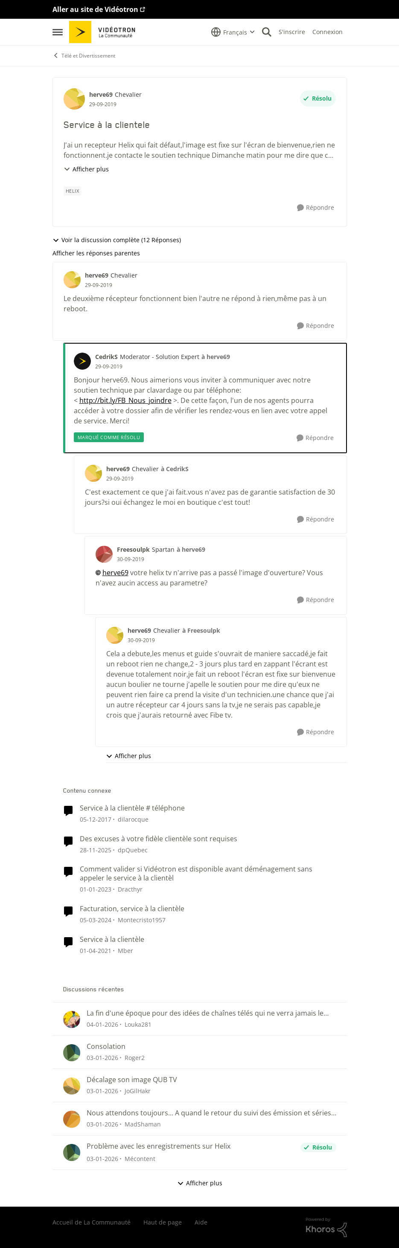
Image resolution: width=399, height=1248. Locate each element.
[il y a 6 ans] (95, 950)
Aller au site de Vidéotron (95, 9)
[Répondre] (315, 208)
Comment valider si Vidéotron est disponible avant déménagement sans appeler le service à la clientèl (196, 874)
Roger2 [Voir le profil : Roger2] (135, 1058)
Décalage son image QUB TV (132, 1079)
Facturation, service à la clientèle (132, 908)
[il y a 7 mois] (102, 1024)
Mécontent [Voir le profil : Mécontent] (140, 1159)
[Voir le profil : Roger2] (71, 1052)
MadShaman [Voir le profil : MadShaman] (143, 1124)
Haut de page (162, 1222)
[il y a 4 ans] (95, 889)
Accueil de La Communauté (91, 1222)
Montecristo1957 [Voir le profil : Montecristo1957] (142, 920)
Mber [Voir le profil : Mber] (125, 951)
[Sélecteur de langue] (233, 32)
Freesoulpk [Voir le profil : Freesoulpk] (133, 549)
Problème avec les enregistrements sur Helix (158, 1146)
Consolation (106, 1046)
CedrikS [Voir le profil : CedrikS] (106, 357)
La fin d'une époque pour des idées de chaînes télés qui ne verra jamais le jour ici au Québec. (205, 1013)
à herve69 (215, 357)
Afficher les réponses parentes (96, 253)
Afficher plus (86, 169)
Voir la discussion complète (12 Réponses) (116, 240)
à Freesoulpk (201, 630)
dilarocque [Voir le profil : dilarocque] (133, 819)
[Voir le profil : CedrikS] (82, 361)
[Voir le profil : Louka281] (71, 1019)
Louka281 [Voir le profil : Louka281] (138, 1024)
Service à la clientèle (112, 939)
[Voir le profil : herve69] (74, 99)
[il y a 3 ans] (95, 919)
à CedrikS (175, 469)
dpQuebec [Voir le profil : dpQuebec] (133, 850)
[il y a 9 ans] (95, 819)
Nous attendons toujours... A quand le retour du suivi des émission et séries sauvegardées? (209, 1113)
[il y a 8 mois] (95, 849)
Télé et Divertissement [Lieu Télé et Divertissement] (83, 55)
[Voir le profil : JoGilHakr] (71, 1086)
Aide (201, 1222)
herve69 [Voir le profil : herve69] (101, 94)
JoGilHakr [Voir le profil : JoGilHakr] (138, 1091)
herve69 (115, 572)
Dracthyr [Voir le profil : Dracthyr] (130, 889)
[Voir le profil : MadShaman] (71, 1119)
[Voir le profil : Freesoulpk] (104, 554)
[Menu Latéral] (57, 32)
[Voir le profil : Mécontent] (71, 1152)
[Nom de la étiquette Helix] (73, 191)
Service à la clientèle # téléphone (132, 808)
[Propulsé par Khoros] (326, 1227)
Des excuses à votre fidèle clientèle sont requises (158, 838)
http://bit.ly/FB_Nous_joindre (125, 400)
